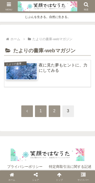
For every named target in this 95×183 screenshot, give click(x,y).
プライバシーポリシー (25, 167)
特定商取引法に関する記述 (70, 167)
